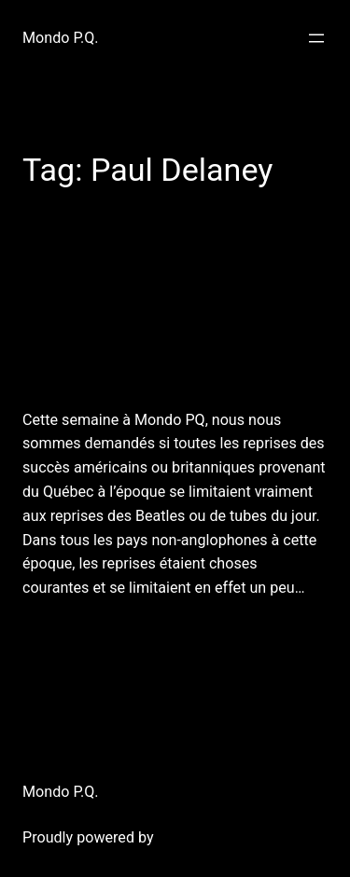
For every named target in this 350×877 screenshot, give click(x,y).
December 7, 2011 (75, 632)
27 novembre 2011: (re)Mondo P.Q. (168, 315)
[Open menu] (316, 38)
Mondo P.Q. (60, 38)
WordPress (194, 837)
